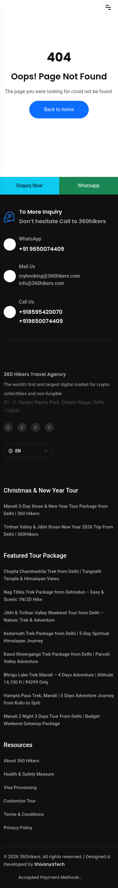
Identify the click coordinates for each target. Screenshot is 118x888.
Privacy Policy (18, 827)
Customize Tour (20, 801)
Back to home (59, 109)
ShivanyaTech (49, 864)
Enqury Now (29, 185)
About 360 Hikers (21, 760)
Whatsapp (88, 185)
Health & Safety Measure (29, 774)
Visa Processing (20, 787)
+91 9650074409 (41, 249)
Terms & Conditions (24, 814)
